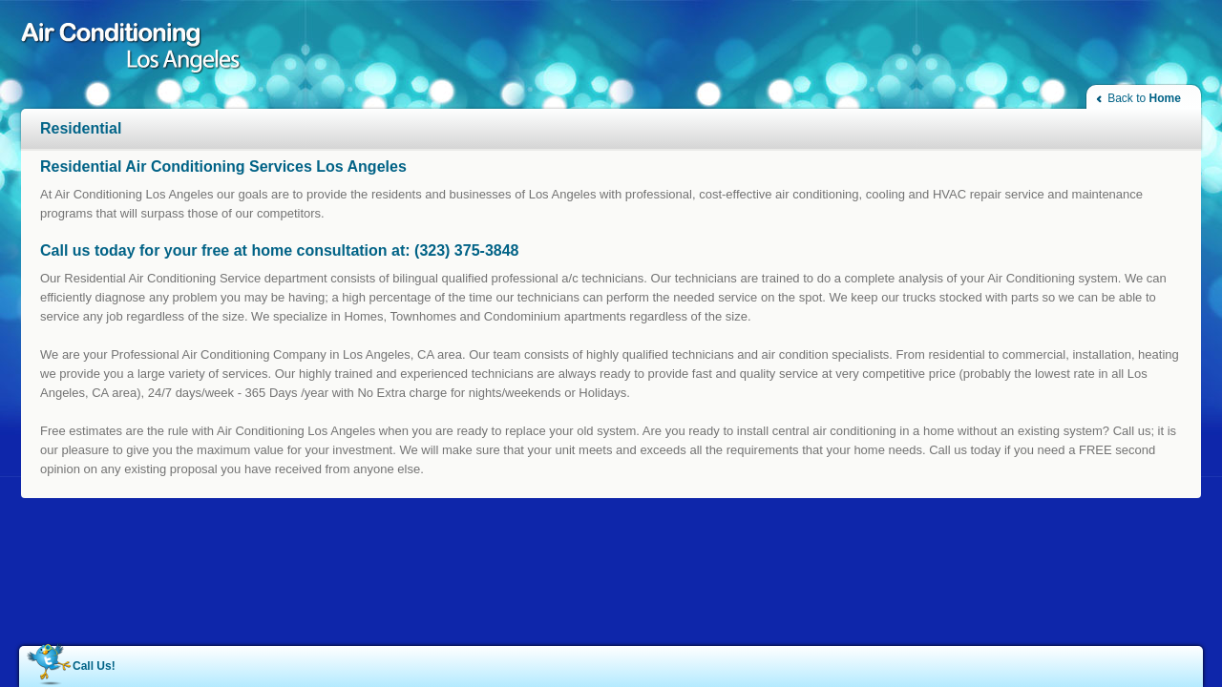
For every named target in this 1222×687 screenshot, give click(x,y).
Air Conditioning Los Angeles (138, 50)
